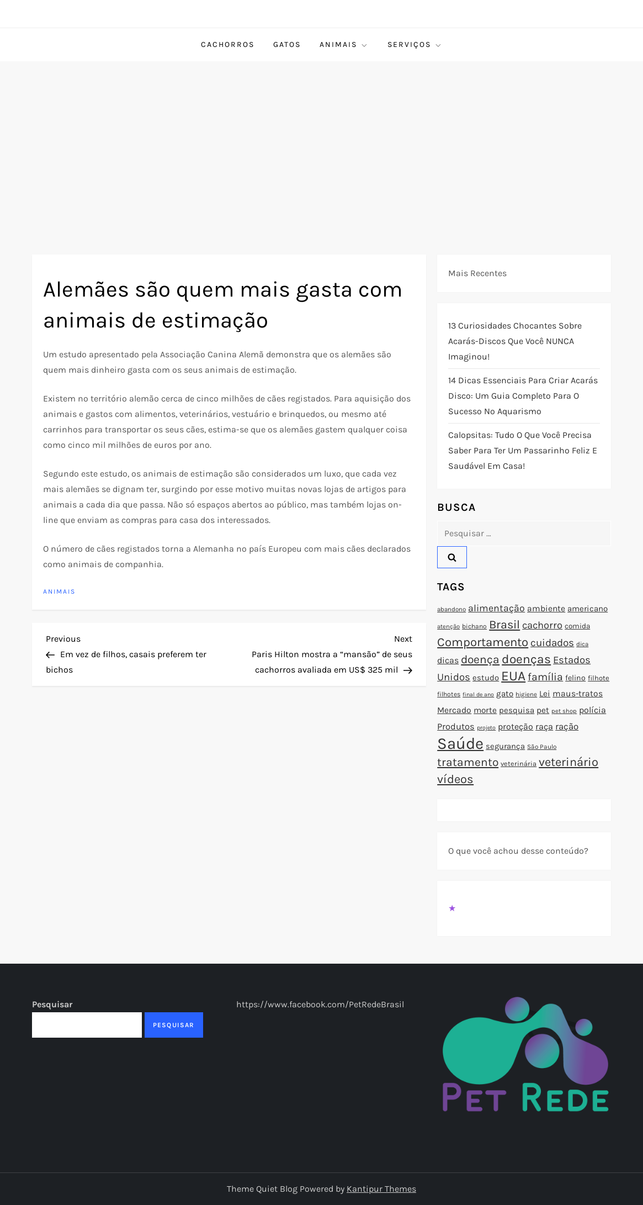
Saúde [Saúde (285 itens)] (460, 743)
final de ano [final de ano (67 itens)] (478, 694)
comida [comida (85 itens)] (577, 626)
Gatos (287, 44)
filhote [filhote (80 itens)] (598, 678)
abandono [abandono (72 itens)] (451, 609)
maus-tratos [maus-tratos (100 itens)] (577, 694)
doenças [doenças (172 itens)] (526, 659)
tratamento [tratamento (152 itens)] (467, 762)
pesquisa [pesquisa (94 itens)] (516, 710)
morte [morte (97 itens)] (485, 710)
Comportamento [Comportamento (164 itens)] (482, 642)
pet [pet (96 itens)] (542, 710)
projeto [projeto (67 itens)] (486, 727)
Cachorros (227, 44)
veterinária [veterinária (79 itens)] (518, 763)
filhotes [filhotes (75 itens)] (448, 694)
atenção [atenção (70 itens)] (448, 626)
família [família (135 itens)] (545, 676)
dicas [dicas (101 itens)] (448, 660)
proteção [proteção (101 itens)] (515, 726)
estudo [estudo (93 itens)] (485, 678)
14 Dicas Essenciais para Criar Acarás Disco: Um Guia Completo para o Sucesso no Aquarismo (523, 395)
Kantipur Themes (381, 1188)
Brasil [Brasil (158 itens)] (504, 624)
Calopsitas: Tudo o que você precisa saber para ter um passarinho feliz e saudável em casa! (522, 450)
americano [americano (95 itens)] (587, 609)
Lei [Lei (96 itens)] (544, 694)
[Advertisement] (321, 144)
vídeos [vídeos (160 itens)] (455, 779)
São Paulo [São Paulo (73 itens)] (541, 747)
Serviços (415, 45)
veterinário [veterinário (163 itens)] (568, 762)
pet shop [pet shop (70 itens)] (564, 711)
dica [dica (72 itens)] (582, 644)
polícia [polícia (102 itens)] (592, 710)
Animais (344, 45)
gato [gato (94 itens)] (504, 694)
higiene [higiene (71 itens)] (526, 694)
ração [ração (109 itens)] (566, 726)
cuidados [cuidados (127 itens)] (552, 643)
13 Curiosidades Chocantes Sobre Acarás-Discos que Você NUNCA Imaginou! (515, 341)
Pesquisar (52, 1004)
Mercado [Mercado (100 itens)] (454, 710)
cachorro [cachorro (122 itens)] (542, 625)
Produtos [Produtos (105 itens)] (456, 726)
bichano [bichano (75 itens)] (474, 626)
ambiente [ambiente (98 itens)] (546, 609)
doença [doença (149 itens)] (480, 659)
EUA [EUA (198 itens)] (513, 676)
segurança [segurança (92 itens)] (505, 746)
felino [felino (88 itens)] (575, 678)
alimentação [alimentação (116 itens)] (496, 608)
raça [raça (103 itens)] (544, 726)
